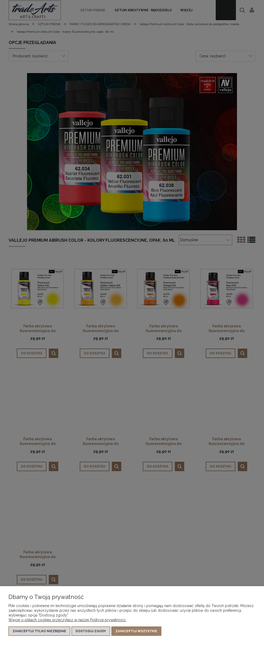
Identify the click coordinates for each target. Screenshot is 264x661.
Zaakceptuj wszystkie (136, 631)
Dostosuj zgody (91, 631)
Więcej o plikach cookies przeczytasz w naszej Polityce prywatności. (67, 620)
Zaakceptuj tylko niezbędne (39, 631)
